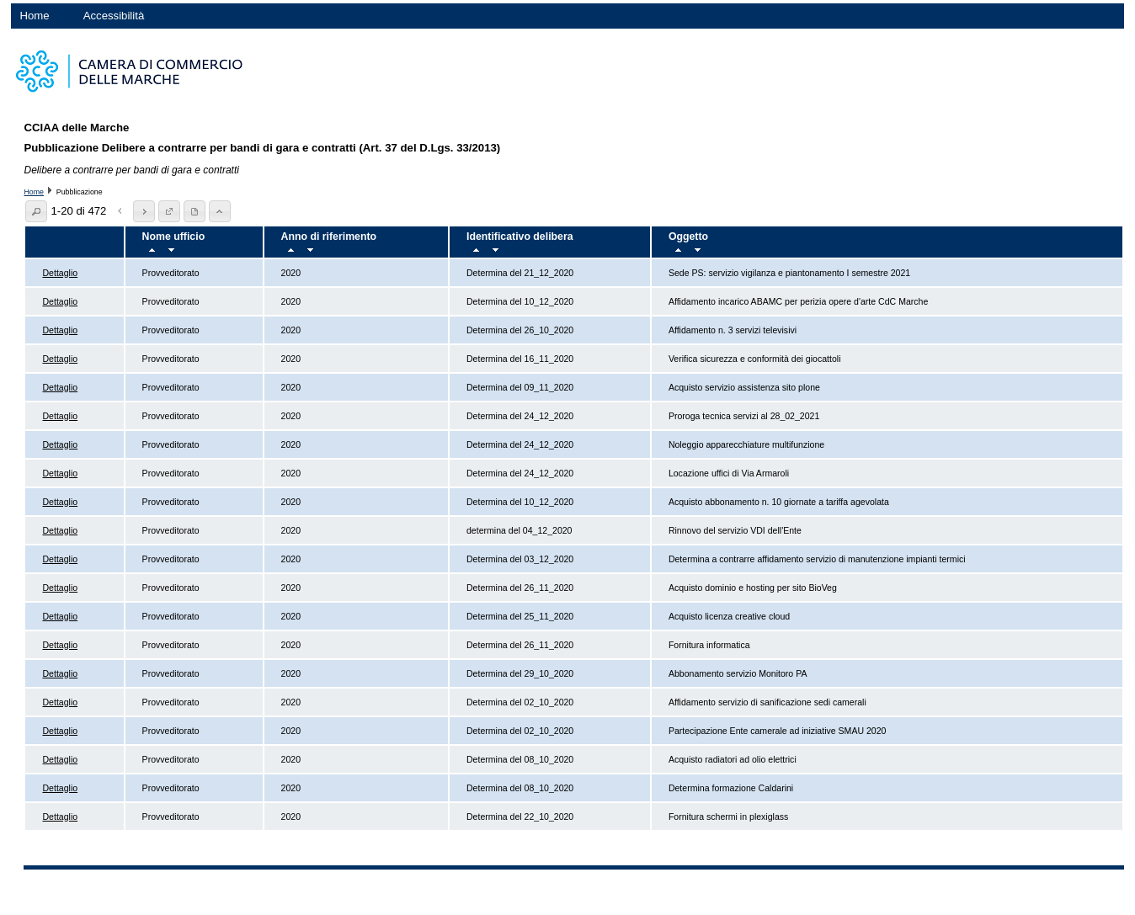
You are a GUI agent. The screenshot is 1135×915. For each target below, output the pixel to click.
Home (34, 15)
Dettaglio (59, 273)
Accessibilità (114, 15)
